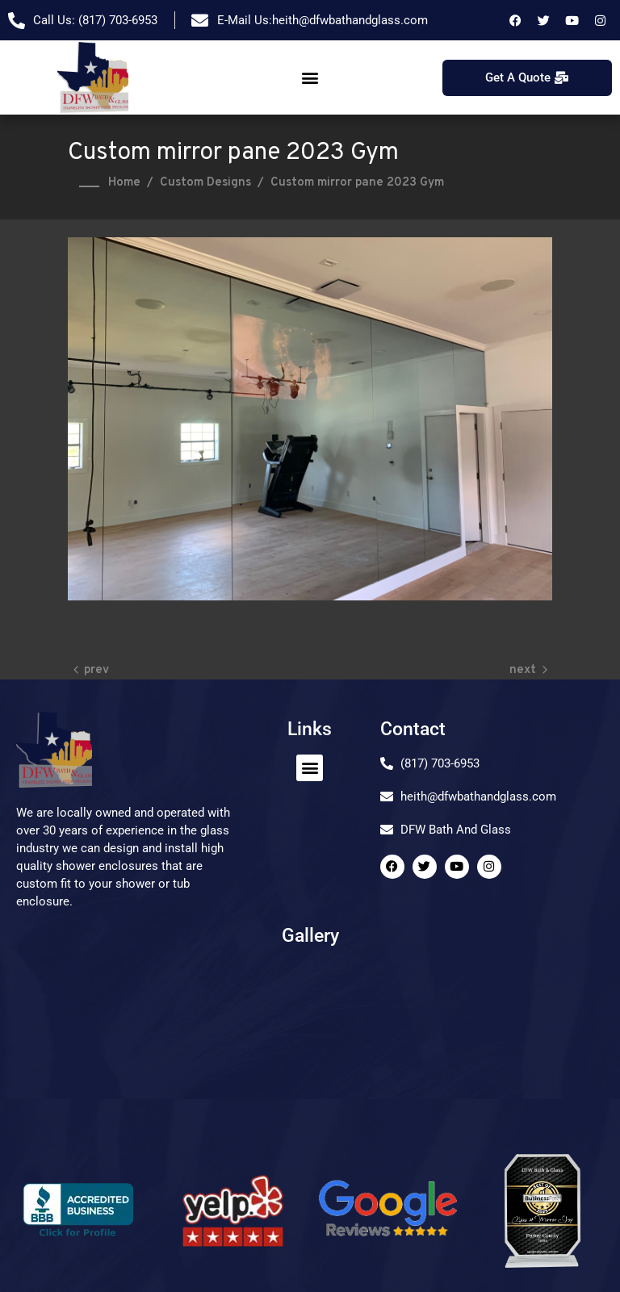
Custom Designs (205, 182)
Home (124, 182)
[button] (309, 78)
